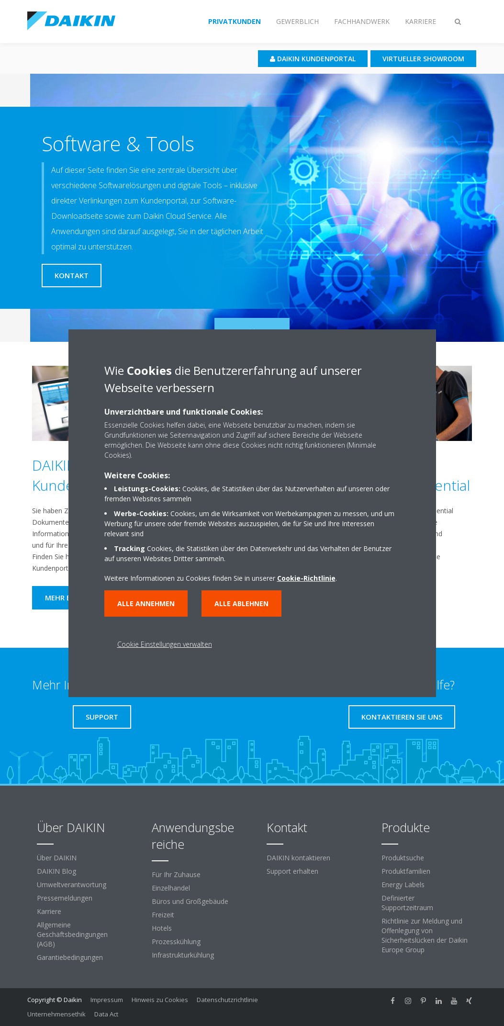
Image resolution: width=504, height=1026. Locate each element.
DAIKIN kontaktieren (298, 857)
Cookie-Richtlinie (306, 578)
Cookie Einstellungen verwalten (164, 644)
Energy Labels (403, 884)
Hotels (162, 928)
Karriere (49, 911)
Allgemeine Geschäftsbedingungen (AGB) (72, 934)
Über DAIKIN (57, 857)
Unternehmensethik (56, 1014)
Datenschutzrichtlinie (227, 999)
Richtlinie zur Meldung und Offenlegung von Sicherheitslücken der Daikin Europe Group (424, 935)
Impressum (106, 999)
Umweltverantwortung (71, 884)
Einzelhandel (171, 887)
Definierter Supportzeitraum (407, 902)
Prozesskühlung (176, 941)
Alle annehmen (146, 603)
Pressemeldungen (64, 897)
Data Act (106, 1014)
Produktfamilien (405, 871)
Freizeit (163, 914)
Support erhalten (292, 871)
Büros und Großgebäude (190, 901)
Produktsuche (402, 857)
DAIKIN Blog (56, 871)
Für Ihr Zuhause (176, 874)
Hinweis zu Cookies (160, 999)
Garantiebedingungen (70, 957)
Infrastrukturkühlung (183, 954)
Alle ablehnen (241, 603)
